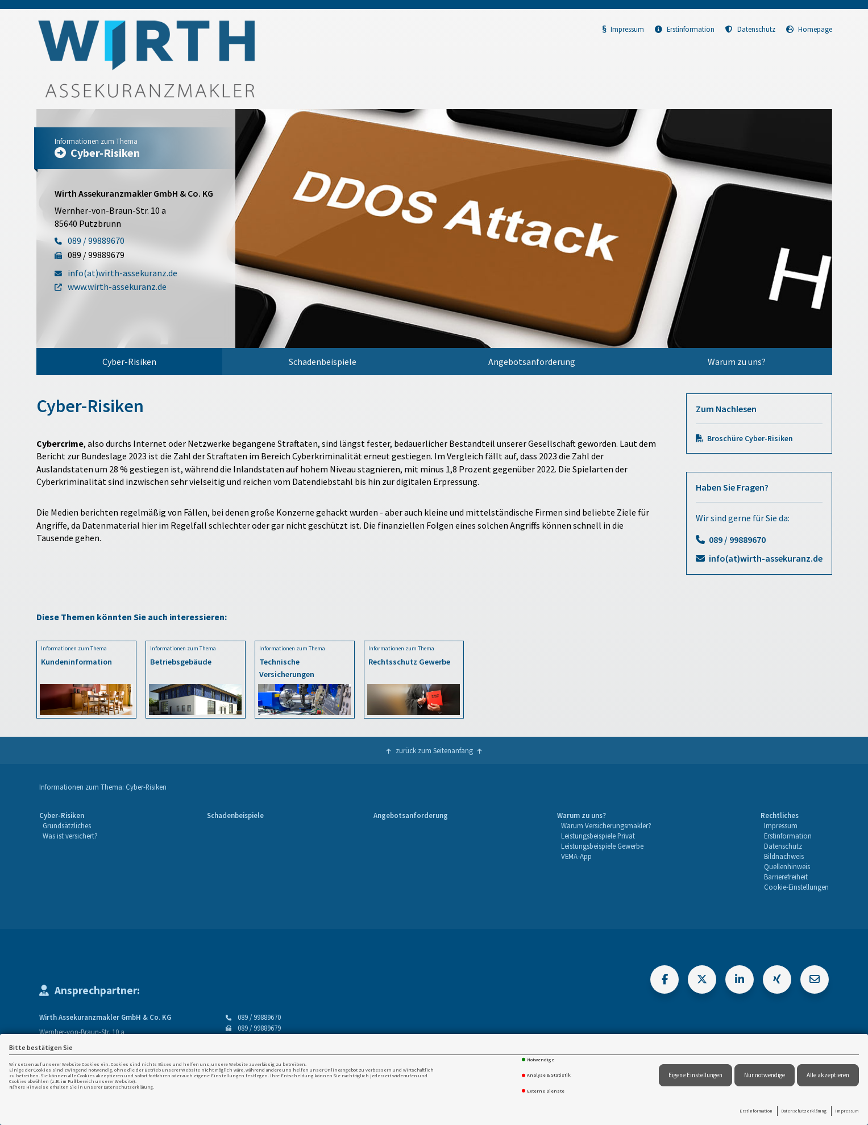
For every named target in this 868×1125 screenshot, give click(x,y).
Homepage (809, 29)
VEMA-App (576, 856)
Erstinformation (756, 1111)
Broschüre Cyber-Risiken (750, 438)
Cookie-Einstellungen (796, 886)
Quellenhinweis (787, 866)
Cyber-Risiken (129, 361)
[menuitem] (129, 361)
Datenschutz (750, 29)
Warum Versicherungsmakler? (606, 825)
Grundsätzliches (67, 825)
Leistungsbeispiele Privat (598, 835)
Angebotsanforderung (531, 361)
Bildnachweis (784, 856)
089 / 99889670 (737, 539)
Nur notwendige (764, 1075)
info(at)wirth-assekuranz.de (766, 558)
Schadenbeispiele (322, 361)
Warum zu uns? (737, 361)
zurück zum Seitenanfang (434, 750)
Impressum (847, 1111)
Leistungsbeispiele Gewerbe (602, 845)
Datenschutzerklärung (804, 1111)
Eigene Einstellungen (695, 1075)
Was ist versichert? (70, 835)
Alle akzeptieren (828, 1075)
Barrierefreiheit (786, 876)
